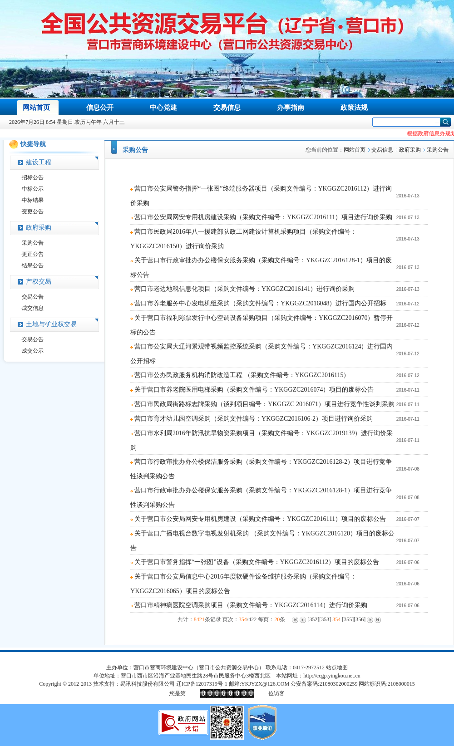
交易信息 (382, 150)
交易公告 (33, 297)
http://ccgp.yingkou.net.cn (331, 675)
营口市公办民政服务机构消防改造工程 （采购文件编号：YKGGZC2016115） (242, 375)
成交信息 (33, 308)
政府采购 (38, 227)
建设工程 (38, 162)
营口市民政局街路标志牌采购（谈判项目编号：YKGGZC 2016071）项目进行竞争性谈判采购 (264, 404)
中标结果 (33, 200)
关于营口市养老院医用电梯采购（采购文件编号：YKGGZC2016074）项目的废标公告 (254, 389)
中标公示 (33, 189)
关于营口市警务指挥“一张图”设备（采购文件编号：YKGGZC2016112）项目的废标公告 (256, 562)
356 (359, 619)
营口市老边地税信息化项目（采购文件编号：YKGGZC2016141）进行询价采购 (244, 288)
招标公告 (33, 177)
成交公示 (33, 351)
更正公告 (33, 254)
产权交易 (38, 281)
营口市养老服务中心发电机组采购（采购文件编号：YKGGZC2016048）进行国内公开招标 (260, 303)
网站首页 (354, 150)
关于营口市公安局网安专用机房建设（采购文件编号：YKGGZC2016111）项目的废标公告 (260, 518)
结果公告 (33, 265)
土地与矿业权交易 (51, 324)
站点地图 (337, 667)
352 (313, 619)
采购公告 (33, 243)
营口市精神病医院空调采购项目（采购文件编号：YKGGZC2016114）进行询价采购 (250, 605)
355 (348, 619)
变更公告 (33, 211)
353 (325, 619)
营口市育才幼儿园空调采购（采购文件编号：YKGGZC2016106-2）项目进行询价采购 (253, 418)
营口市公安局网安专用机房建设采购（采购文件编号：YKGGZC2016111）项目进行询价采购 (263, 217)
